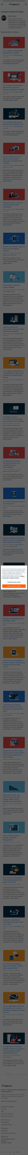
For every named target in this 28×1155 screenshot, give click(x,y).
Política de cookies (14, 578)
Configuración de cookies (14, 582)
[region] (14, 577)
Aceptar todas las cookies (14, 586)
